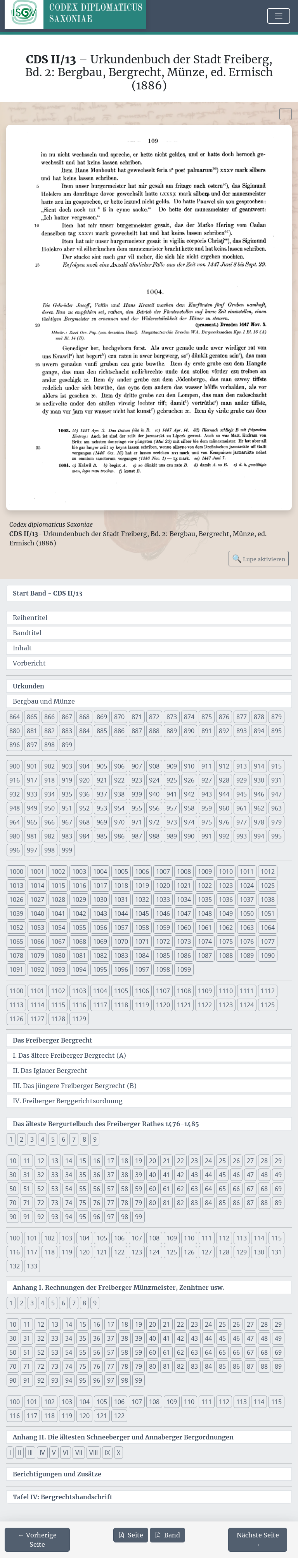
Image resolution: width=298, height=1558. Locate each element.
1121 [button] (184, 1005)
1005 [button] (121, 871)
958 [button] (189, 808)
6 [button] (63, 1139)
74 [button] (68, 1202)
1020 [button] (163, 885)
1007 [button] (163, 871)
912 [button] (224, 766)
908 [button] (154, 766)
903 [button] (67, 766)
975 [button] (206, 822)
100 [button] (14, 1238)
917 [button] (32, 780)
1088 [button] (226, 955)
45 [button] (222, 1174)
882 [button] (49, 731)
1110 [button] (226, 991)
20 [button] (152, 1160)
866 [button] (49, 717)
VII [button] (78, 1452)
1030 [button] (100, 899)
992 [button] (224, 836)
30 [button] (12, 1174)
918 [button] (49, 780)
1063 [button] (247, 927)
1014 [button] (37, 885)
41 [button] (166, 1174)
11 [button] (26, 1160)
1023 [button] (226, 885)
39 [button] (138, 1174)
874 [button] (189, 717)
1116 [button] (79, 1005)
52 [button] (40, 1188)
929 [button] (241, 780)
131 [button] (276, 1252)
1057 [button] (121, 927)
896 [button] (14, 745)
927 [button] (206, 780)
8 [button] (84, 1139)
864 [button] (14, 717)
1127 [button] (37, 1019)
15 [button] (82, 1160)
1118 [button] (121, 1005)
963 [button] (276, 808)
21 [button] (166, 1160)
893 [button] (241, 731)
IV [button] (42, 1452)
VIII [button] (93, 1452)
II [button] (19, 1452)
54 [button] (68, 1188)
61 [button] (166, 1188)
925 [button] (171, 780)
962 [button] (259, 808)
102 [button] (49, 1238)
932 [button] (14, 794)
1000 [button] (16, 871)
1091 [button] (16, 969)
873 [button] (171, 717)
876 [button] (224, 717)
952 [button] (84, 808)
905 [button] (102, 766)
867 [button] (67, 717)
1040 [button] (37, 913)
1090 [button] (268, 955)
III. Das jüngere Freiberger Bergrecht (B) (75, 1086)
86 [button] (236, 1202)
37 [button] (110, 1174)
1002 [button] (58, 871)
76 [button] (96, 1202)
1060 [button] (184, 927)
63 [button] (194, 1188)
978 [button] (259, 822)
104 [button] (84, 1238)
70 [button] (12, 1202)
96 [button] (96, 1216)
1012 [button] (268, 871)
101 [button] (32, 1238)
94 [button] (68, 1216)
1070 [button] (121, 941)
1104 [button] (100, 991)
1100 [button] (16, 991)
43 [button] (194, 1174)
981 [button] (32, 836)
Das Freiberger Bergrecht (52, 1040)
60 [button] (152, 1188)
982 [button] (49, 836)
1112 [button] (268, 991)
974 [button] (189, 822)
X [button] (118, 1452)
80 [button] (152, 1202)
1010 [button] (226, 871)
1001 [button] (37, 871)
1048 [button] (205, 913)
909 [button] (171, 766)
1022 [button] (205, 885)
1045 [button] (142, 913)
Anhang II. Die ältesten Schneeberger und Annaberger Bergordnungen (123, 1437)
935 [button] (67, 794)
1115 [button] (58, 1005)
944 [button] (224, 794)
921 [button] (102, 780)
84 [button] (208, 1202)
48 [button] (264, 1174)
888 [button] (154, 731)
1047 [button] (184, 913)
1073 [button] (184, 941)
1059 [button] (163, 927)
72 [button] (40, 1202)
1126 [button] (16, 1019)
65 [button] (222, 1188)
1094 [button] (79, 969)
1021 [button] (184, 885)
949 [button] (32, 808)
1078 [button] (16, 955)
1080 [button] (58, 955)
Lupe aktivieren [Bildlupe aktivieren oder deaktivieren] (258, 558)
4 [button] (42, 1139)
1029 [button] (79, 899)
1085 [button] (163, 955)
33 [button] (54, 1174)
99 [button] (138, 1216)
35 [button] (82, 1174)
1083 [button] (121, 955)
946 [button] (259, 794)
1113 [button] (16, 1005)
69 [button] (278, 1188)
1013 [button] (16, 885)
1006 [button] (142, 871)
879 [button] (276, 717)
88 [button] (264, 1202)
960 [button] (224, 808)
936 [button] (84, 794)
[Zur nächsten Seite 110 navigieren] (257, 1540)
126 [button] (189, 1252)
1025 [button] (268, 885)
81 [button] (166, 1202)
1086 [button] (184, 955)
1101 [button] (37, 991)
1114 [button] (37, 1005)
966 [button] (49, 822)
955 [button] (137, 808)
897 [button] (32, 745)
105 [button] (102, 1238)
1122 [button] (205, 1005)
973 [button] (171, 822)
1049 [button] (226, 913)
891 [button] (206, 731)
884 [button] (84, 731)
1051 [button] (268, 913)
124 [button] (154, 1252)
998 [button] (49, 850)
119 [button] (67, 1252)
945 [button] (241, 794)
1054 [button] (58, 927)
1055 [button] (79, 927)
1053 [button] (37, 927)
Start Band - (47, 593)
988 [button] (154, 836)
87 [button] (250, 1202)
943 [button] (206, 794)
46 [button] (236, 1174)
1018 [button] (121, 885)
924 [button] (154, 780)
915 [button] (276, 766)
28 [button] (264, 1160)
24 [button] (208, 1160)
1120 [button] (163, 1005)
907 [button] (137, 766)
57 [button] (110, 1188)
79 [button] (138, 1202)
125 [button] (171, 1252)
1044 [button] (121, 913)
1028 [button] (58, 899)
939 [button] (137, 794)
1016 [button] (79, 885)
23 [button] (194, 1160)
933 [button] (32, 794)
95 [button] (82, 1216)
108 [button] (154, 1238)
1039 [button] (16, 913)
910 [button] (189, 766)
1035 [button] (205, 899)
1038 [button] (268, 899)
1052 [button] (16, 927)
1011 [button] (247, 871)
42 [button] (180, 1174)
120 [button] (84, 1252)
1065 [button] (16, 941)
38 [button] (124, 1174)
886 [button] (119, 731)
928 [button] (224, 780)
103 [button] (67, 1238)
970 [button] (119, 822)
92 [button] (40, 1216)
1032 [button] (142, 899)
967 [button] (67, 822)
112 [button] (224, 1238)
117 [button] (32, 1252)
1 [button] (11, 1139)
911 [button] (206, 766)
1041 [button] (58, 913)
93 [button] (54, 1216)
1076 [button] (247, 941)
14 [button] (68, 1160)
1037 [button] (247, 899)
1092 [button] (37, 969)
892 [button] (224, 731)
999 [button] (67, 850)
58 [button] (124, 1188)
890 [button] (189, 731)
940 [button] (154, 794)
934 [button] (49, 794)
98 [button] (124, 1216)
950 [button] (49, 808)
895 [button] (276, 731)
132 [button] (14, 1266)
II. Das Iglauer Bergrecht (50, 1070)
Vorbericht (29, 663)
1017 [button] (100, 885)
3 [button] (32, 1139)
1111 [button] (247, 991)
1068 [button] (79, 941)
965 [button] (32, 822)
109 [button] (171, 1238)
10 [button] (12, 1160)
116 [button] (14, 1252)
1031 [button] (121, 899)
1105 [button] (121, 991)
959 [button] (206, 808)
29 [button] (278, 1160)
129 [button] (241, 1252)
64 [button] (208, 1188)
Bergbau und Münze (44, 701)
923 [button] (137, 780)
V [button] (54, 1452)
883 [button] (67, 731)
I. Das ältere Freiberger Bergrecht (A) (69, 1055)
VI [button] (65, 1452)
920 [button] (84, 780)
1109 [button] (205, 991)
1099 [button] (184, 969)
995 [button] (276, 836)
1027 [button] (37, 899)
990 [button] (189, 836)
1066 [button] (37, 941)
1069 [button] (100, 941)
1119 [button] (142, 1005)
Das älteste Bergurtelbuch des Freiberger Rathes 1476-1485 (106, 1124)
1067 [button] (58, 941)
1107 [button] (163, 991)
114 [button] (259, 1238)
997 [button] (32, 850)
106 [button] (119, 1238)
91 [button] (26, 1216)
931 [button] (276, 780)
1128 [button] (58, 1019)
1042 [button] (79, 913)
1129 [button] (79, 1019)
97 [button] (110, 1216)
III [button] (30, 1452)
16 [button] (96, 1160)
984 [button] (84, 836)
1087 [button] (205, 955)
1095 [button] (100, 969)
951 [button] (67, 808)
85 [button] (222, 1202)
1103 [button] (79, 991)
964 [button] (14, 822)
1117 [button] (100, 1005)
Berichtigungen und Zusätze (57, 1474)
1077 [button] (268, 941)
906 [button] (119, 766)
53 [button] (54, 1188)
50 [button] (12, 1188)
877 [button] (241, 717)
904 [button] (84, 766)
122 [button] (119, 1252)
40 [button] (152, 1174)
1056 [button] (100, 927)
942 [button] (189, 794)
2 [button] (21, 1139)
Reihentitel (30, 618)
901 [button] (32, 766)
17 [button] (110, 1160)
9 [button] (95, 1139)
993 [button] (241, 836)
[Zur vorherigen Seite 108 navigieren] (37, 1540)
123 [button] (137, 1252)
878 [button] (259, 717)
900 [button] (14, 766)
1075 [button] (226, 941)
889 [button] (171, 731)
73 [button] (54, 1202)
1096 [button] (121, 969)
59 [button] (138, 1188)
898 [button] (49, 745)
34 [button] (68, 1174)
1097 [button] (142, 969)
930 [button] (259, 780)
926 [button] (189, 780)
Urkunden (28, 686)
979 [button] (276, 822)
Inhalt (22, 648)
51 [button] (26, 1188)
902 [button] (49, 766)
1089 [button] (247, 955)
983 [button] (67, 836)
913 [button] (241, 766)
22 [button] (180, 1160)
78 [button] (124, 1202)
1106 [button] (142, 991)
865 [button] (32, 717)
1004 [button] (100, 871)
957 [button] (171, 808)
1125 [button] (268, 1005)
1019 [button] (142, 885)
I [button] (10, 1452)
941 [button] (171, 794)
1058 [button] (142, 927)
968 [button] (84, 822)
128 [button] (224, 1252)
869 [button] (102, 717)
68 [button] (264, 1188)
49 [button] (278, 1174)
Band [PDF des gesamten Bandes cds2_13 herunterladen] (167, 1535)
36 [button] (96, 1174)
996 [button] (14, 850)
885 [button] (102, 731)
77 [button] (110, 1202)
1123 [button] (226, 1005)
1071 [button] (142, 941)
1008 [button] (184, 871)
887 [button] (137, 731)
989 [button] (171, 836)
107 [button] (137, 1238)
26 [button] (236, 1160)
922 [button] (119, 780)
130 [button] (259, 1252)
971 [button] (137, 822)
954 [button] (119, 808)
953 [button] (102, 808)
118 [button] (49, 1252)
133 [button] (32, 1266)
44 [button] (208, 1174)
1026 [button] (16, 899)
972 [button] (154, 822)
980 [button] (14, 836)
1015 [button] (58, 885)
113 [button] (241, 1238)
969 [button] (102, 822)
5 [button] (53, 1139)
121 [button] (102, 1252)
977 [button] (241, 822)
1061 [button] (205, 927)
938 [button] (119, 794)
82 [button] (180, 1202)
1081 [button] (79, 955)
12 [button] (40, 1160)
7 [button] (74, 1139)
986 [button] (119, 836)
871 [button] (137, 717)
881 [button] (32, 731)
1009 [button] (205, 871)
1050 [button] (247, 913)
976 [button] (224, 822)
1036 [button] (226, 899)
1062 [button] (226, 927)
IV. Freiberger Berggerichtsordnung (68, 1101)
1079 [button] (37, 955)
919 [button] (67, 780)
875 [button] (206, 717)
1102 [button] (58, 991)
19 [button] (138, 1160)
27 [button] (250, 1160)
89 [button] (278, 1202)
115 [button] (276, 1238)
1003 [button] (79, 871)
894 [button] (259, 731)
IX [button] (107, 1452)
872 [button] (154, 717)
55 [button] (82, 1188)
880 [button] (14, 731)
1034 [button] (184, 899)
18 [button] (124, 1160)
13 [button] (54, 1160)
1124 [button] (247, 1005)
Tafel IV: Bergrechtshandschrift (63, 1497)
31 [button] (26, 1174)
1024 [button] (247, 885)
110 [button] (189, 1238)
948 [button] (14, 808)
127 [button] (206, 1252)
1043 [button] (100, 913)
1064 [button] (268, 927)
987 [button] (137, 836)
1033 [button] (163, 899)
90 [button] (12, 1216)
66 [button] (236, 1188)
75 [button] (82, 1202)
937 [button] (102, 794)
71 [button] (26, 1202)
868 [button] (84, 717)
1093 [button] (58, 969)
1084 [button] (142, 955)
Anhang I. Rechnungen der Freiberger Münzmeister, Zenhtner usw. (118, 1287)
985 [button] (102, 836)
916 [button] (14, 780)
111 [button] (206, 1238)
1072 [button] (163, 941)
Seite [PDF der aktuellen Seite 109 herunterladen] (130, 1535)
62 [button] (180, 1188)
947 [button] (276, 794)
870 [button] (119, 717)
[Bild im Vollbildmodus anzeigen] (285, 114)
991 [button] (206, 836)
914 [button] (259, 766)
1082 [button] (100, 955)
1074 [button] (205, 941)
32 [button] (40, 1174)
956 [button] (154, 808)
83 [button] (194, 1202)
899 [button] (67, 745)
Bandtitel (27, 633)
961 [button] (241, 808)
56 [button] (96, 1188)
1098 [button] (163, 969)
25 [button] (222, 1160)
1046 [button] (163, 913)
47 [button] (250, 1174)
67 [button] (250, 1188)
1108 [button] (184, 991)
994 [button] (259, 836)
